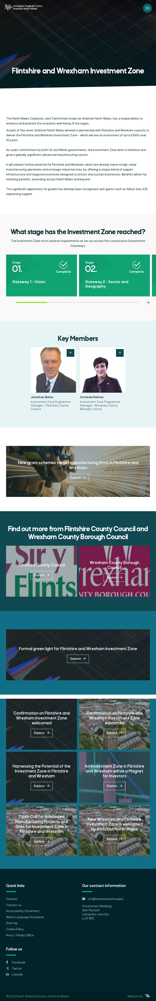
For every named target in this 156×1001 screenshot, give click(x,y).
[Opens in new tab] (78, 963)
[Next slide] (148, 318)
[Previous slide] (8, 318)
